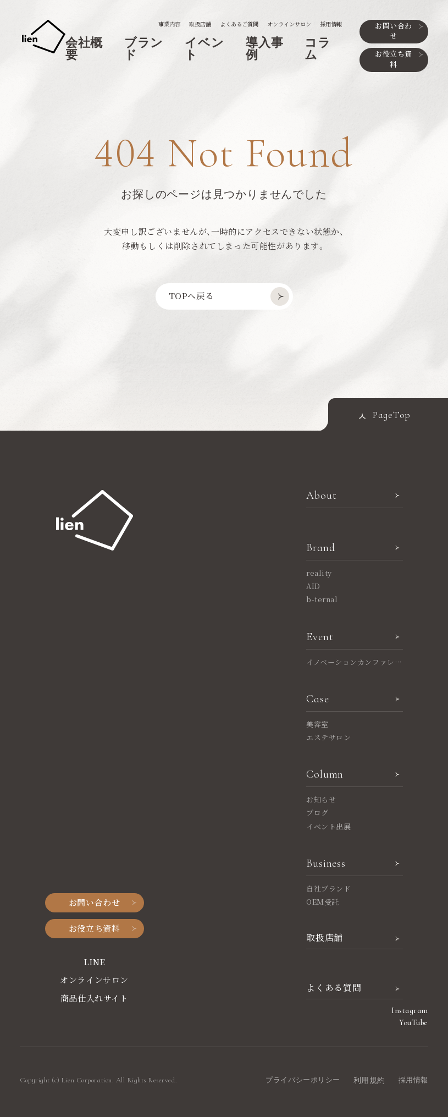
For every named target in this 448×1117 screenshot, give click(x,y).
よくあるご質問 (239, 24)
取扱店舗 (200, 24)
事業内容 (169, 24)
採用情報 (331, 24)
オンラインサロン (289, 24)
